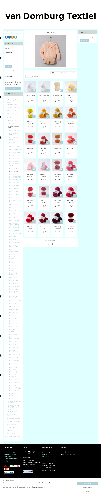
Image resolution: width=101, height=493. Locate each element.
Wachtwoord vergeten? (10, 70)
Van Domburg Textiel (12, 100)
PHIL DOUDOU (14, 207)
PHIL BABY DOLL (14, 147)
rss (61, 490)
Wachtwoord (8, 59)
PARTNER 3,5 (13, 309)
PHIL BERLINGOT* (15, 152)
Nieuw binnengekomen (12, 103)
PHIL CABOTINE (14, 158)
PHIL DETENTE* (14, 194)
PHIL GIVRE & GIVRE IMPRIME (14, 224)
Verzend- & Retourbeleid (10, 458)
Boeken (9, 430)
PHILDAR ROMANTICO (13, 351)
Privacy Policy (7, 456)
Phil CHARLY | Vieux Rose (57, 175)
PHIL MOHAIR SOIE (13, 292)
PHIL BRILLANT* (14, 155)
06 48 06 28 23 (45, 456)
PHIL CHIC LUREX (15, 177)
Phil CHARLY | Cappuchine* (43, 149)
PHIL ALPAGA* (14, 130)
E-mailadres (8, 52)
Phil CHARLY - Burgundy (70, 227)
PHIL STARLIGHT (14, 382)
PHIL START (13, 385)
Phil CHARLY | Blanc (30, 95)
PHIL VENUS (13, 398)
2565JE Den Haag (46, 454)
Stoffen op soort (12, 110)
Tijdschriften (11, 427)
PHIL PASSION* (14, 315)
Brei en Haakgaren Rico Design (14, 410)
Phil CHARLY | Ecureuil (57, 149)
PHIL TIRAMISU (14, 391)
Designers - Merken (13, 107)
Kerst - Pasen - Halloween (11, 415)
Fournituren (10, 113)
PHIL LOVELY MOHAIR (13, 274)
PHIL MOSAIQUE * (15, 301)
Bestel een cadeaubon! (14, 422)
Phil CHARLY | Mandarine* (70, 122)
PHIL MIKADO (13, 289)
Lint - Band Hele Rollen (14, 419)
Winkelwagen (84, 40)
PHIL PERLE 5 (13, 318)
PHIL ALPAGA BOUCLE (13, 134)
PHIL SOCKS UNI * (15, 372)
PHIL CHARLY (13, 171)
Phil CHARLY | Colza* (57, 122)
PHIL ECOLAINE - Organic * (14, 214)
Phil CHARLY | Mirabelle (43, 122)
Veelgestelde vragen (9, 460)
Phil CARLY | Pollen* (71, 96)
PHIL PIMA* (13, 324)
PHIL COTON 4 (14, 186)
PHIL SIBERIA (13, 357)
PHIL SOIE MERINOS (12, 375)
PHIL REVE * (13, 344)
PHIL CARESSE (13, 161)
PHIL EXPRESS (13, 218)
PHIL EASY (12, 210)
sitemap (58, 490)
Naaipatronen (11, 424)
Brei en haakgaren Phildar (14, 127)
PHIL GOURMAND (15, 231)
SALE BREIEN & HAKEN (12, 436)
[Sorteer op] (63, 72)
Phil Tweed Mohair (12, 394)
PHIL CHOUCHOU (15, 180)
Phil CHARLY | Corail (70, 149)
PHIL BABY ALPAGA (12, 143)
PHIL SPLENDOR (14, 379)
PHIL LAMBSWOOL (13, 250)
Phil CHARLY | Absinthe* (30, 122)
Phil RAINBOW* (14, 334)
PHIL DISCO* (13, 197)
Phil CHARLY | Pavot (43, 227)
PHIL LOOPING (14, 266)
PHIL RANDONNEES (14, 338)
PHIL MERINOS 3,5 (15, 283)
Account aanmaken (11, 88)
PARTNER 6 (13, 312)
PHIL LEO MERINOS (12, 257)
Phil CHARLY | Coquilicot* (70, 201)
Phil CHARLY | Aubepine (43, 175)
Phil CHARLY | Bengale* (57, 201)
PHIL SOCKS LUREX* (13, 364)
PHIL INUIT (13, 237)
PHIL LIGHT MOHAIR (13, 262)
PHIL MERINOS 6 (14, 286)
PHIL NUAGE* (13, 304)
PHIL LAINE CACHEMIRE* (13, 246)
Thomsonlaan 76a (46, 453)
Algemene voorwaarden (10, 454)
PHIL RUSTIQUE (14, 354)
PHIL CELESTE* (14, 168)
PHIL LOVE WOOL (15, 277)
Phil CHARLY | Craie (44, 95)
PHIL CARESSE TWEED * (13, 164)
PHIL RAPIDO (13, 341)
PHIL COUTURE (14, 189)
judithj (63, 454)
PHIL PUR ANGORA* (12, 330)
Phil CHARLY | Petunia (30, 201)
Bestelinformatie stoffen (10, 453)
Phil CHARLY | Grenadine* (70, 175)
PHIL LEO (12, 254)
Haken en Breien (12, 120)
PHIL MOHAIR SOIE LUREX (13, 297)
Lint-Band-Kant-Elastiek (12, 116)
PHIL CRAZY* (13, 191)
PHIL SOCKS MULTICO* (13, 368)
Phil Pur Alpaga (14, 327)
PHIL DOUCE (13, 205)
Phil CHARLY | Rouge (30, 227)
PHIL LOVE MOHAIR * (12, 269)
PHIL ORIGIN (13, 306)
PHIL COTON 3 (14, 183)
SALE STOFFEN (11, 433)
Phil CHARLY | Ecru (57, 95)
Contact (6, 462)
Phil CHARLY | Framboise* (43, 201)
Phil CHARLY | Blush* (30, 149)
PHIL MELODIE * (14, 280)
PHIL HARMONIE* (15, 234)
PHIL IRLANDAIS (14, 242)
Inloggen (8, 66)
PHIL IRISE (12, 239)
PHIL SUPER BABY (15, 388)
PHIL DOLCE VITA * (15, 201)
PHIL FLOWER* (14, 221)
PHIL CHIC (12, 174)
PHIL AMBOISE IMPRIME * (14, 138)
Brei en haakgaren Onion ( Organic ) (14, 406)
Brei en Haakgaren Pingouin (14, 402)
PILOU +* (12, 321)
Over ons (6, 451)
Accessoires (11, 123)
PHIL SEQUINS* (14, 360)
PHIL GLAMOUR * (15, 228)
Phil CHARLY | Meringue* (30, 175)
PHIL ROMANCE (14, 347)
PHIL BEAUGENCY (15, 149)
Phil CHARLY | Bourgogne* (57, 227)
